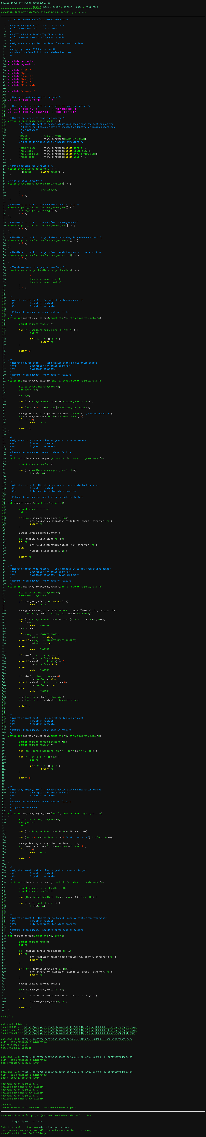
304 (4, 923)
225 (4, 688)
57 (4, 186)
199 (4, 610)
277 (4, 843)
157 (4, 485)
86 (4, 273)
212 (4, 649)
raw (82, 12)
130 (4, 404)
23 (4, 85)
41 (4, 138)
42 (4, 141)
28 (4, 100)
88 (4, 279)
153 (4, 473)
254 (4, 774)
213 (4, 652)
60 (4, 195)
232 (4, 708)
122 (4, 380)
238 (4, 726)
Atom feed (92, 6)
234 (4, 714)
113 (4, 353)
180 (4, 553)
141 (4, 437)
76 (4, 243)
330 (4, 1001)
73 (4, 234)
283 (4, 861)
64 (4, 207)
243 (4, 741)
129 (4, 401)
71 (4, 228)
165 (4, 508)
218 (4, 667)
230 (4, 702)
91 (4, 288)
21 (4, 79)
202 (4, 619)
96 (4, 302)
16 (4, 64)
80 (4, 255)
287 (4, 873)
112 (4, 350)
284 (4, 864)
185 (4, 568)
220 (4, 673)
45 (4, 150)
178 (4, 547)
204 (4, 625)
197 (4, 604)
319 (4, 968)
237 (4, 723)
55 (4, 180)
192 (4, 589)
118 (4, 368)
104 (4, 326)
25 (4, 91)
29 (4, 102)
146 (4, 452)
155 (4, 479)
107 (4, 335)
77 (4, 246)
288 (4, 876)
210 (4, 643)
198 (4, 607)
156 (4, 482)
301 (4, 914)
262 (4, 798)
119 (4, 371)
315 (4, 956)
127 (4, 395)
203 (4, 622)
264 (4, 804)
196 (4, 601)
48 (4, 159)
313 (4, 950)
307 (4, 932)
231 (4, 705)
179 (4, 550)
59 (4, 192)
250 (4, 762)
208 (4, 637)
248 (4, 756)
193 (4, 592)
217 (4, 664)
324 (4, 983)
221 (4, 676)
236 (4, 720)
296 (4, 899)
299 (4, 908)
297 (4, 902)
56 (4, 183)
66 (4, 213)
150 (4, 464)
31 (4, 108)
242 (4, 738)
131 (4, 407)
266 (4, 810)
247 (4, 753)
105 (4, 329)
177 (4, 544)
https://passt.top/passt (28, 1121)
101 (4, 317)
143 (4, 443)
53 (4, 174)
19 (4, 73)
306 (4, 929)
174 (4, 535)
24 (4, 88)
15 (4, 61)
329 (4, 998)
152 (4, 470)
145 (4, 449)
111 (4, 347)
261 (4, 795)
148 (4, 458)
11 (4, 49)
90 (4, 285)
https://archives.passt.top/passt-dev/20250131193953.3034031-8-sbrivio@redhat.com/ (79, 1032)
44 (4, 147)
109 (4, 341)
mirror (68, 6)
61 (4, 198)
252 (4, 768)
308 (4, 935)
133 (4, 413)
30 (4, 105)
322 (4, 977)
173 (4, 532)
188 (4, 577)
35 (4, 120)
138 (4, 428)
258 (4, 786)
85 (4, 270)
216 (4, 661)
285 (4, 867)
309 (4, 938)
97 (4, 305)
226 (4, 691)
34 (4, 117)
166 (4, 511)
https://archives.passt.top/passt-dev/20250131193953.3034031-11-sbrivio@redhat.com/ (80, 1029)
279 (4, 849)
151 (4, 467)
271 (4, 825)
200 (4, 613)
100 (4, 314)
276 (4, 840)
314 (4, 953)
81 (4, 258)
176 (4, 541)
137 (4, 425)
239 (4, 729)
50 (4, 165)
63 (4, 204)
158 (4, 488)
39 (4, 132)
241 (4, 735)
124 (4, 386)
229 (4, 699)
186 (4, 571)
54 (4, 177)
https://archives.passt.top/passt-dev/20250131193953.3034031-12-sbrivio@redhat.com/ (80, 1026)
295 (4, 896)
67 (4, 216)
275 (4, 837)
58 (4, 189)
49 (4, 162)
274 (4, 834)
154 (4, 476)
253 (4, 771)
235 (4, 717)
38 (4, 129)
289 (4, 879)
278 (4, 846)
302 (4, 917)
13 (4, 55)
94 (4, 297)
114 (4, 356)
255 (4, 777)
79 (4, 252)
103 (4, 323)
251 (4, 765)
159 (4, 491)
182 (4, 559)
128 (4, 398)
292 (4, 888)
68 (4, 219)
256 (4, 780)
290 (4, 882)
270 (4, 822)
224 (4, 685)
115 (4, 359)
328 (4, 995)
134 (4, 416)
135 (4, 419)
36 (4, 123)
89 (4, 282)
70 (4, 225)
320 (4, 971)
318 (4, 965)
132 (4, 410)
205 (4, 628)
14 (4, 58)
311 (4, 944)
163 (4, 502)
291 (4, 885)
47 (4, 156)
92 (4, 291)
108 (4, 338)
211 (4, 646)
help (46, 6)
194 (4, 595)
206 (4, 631)
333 (4, 1010)
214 (4, 655)
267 (4, 813)
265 (4, 807)
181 (4, 556)
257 (4, 783)
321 (4, 974)
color (56, 6)
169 (4, 520)
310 (4, 941)
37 (4, 126)
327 (4, 992)
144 (4, 446)
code (79, 6)
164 (4, 505)
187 (4, 574)
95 (4, 299)
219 (4, 670)
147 (4, 455)
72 (4, 231)
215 (4, 658)
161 (4, 497)
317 (4, 962)
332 (4, 1007)
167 (4, 514)
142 (4, 440)
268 (4, 816)
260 (4, 792)
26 (4, 94)
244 (4, 744)
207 (4, 634)
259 (4, 789)
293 (4, 891)
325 (4, 986)
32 (4, 111)
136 (4, 422)
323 (4, 980)
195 (4, 598)
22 (4, 82)
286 (4, 870)
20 (4, 76)
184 (4, 565)
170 (4, 523)
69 (4, 222)
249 (4, 759)
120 (4, 374)
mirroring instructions (54, 1127)
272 (4, 828)
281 (4, 855)
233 (4, 711)
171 (4, 526)
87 (4, 276)
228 (4, 697)
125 (4, 389)
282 (4, 858)
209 (4, 640)
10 (4, 46)
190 (4, 583)
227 (4, 694)
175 (4, 538)
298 (4, 905)
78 (4, 249)
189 (4, 580)
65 (4, 210)
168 (4, 517)
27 (4, 97)
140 (4, 434)
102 (4, 320)
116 (4, 362)
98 (4, 308)
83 (4, 264)
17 (4, 67)
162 (4, 499)
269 (4, 819)
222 (4, 679)
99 (4, 311)
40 (4, 135)
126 (4, 392)
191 (4, 586)
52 (4, 171)
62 (4, 201)
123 (4, 383)
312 (4, 947)
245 (4, 747)
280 (4, 852)
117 (4, 365)
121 (4, 377)
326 (4, 989)
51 (4, 168)
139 (4, 431)
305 (4, 926)
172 (4, 529)
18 (4, 70)
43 (4, 144)
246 (4, 750)
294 (4, 894)
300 (4, 911)
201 (4, 616)
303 (4, 920)
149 (4, 461)
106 (4, 332)
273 (4, 831)
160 (4, 494)
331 (4, 1004)
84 (4, 267)
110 (4, 344)
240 (4, 732)
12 (4, 52)
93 (4, 294)
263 (4, 801)
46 (4, 153)
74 (4, 237)
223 (4, 682)
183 (4, 562)
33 (4, 114)
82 (4, 261)
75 (4, 240)
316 (4, 959)
